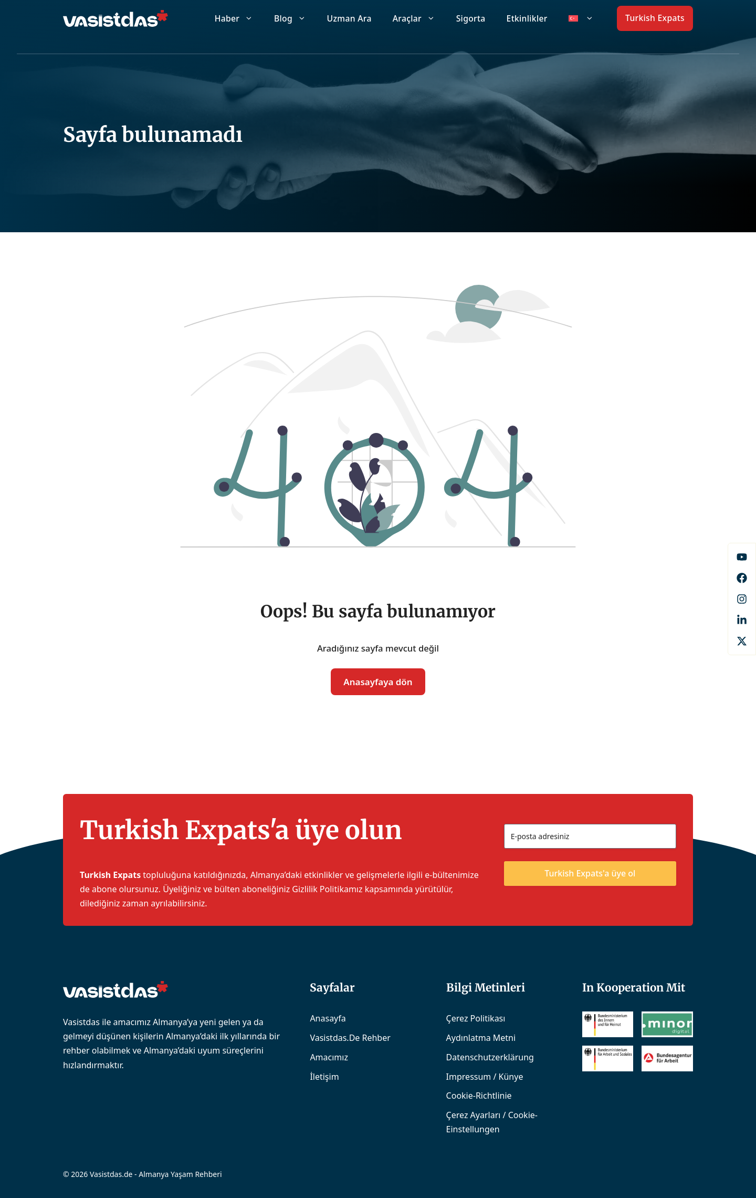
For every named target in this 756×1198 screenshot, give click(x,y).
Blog (295, 18)
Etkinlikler (527, 18)
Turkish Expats (655, 18)
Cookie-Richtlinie (479, 1095)
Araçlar (419, 18)
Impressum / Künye (484, 1076)
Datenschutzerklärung (490, 1057)
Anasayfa (327, 1018)
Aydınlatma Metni (481, 1038)
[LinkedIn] (742, 620)
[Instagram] (742, 599)
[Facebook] (742, 557)
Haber (239, 18)
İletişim (324, 1076)
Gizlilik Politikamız (327, 889)
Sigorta (471, 18)
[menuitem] (581, 18)
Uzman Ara (349, 18)
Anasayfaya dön (377, 682)
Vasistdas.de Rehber (350, 1038)
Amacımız (329, 1057)
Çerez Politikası (476, 1018)
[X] (742, 641)
